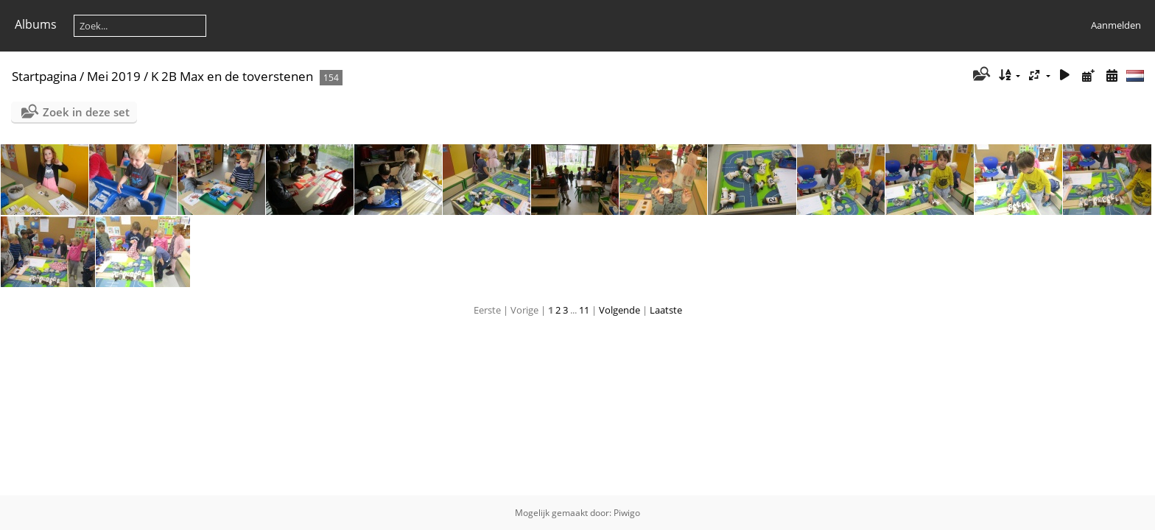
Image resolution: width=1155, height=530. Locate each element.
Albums (36, 24)
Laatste (666, 310)
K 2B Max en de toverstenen (232, 76)
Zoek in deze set (86, 112)
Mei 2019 (114, 76)
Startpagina (44, 76)
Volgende (619, 310)
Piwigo (627, 512)
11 (584, 310)
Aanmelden (1116, 25)
